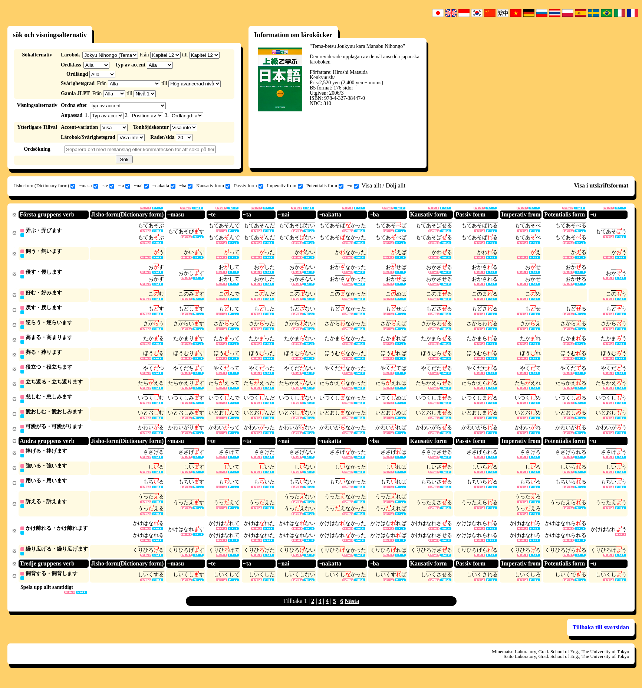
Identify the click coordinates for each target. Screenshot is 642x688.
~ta (124, 186)
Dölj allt (395, 185)
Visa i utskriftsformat (601, 185)
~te (108, 186)
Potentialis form (324, 186)
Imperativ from (285, 186)
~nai (141, 186)
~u (353, 186)
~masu (88, 186)
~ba (185, 186)
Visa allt (371, 185)
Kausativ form (213, 186)
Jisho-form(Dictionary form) (44, 186)
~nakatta (163, 186)
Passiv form (248, 186)
